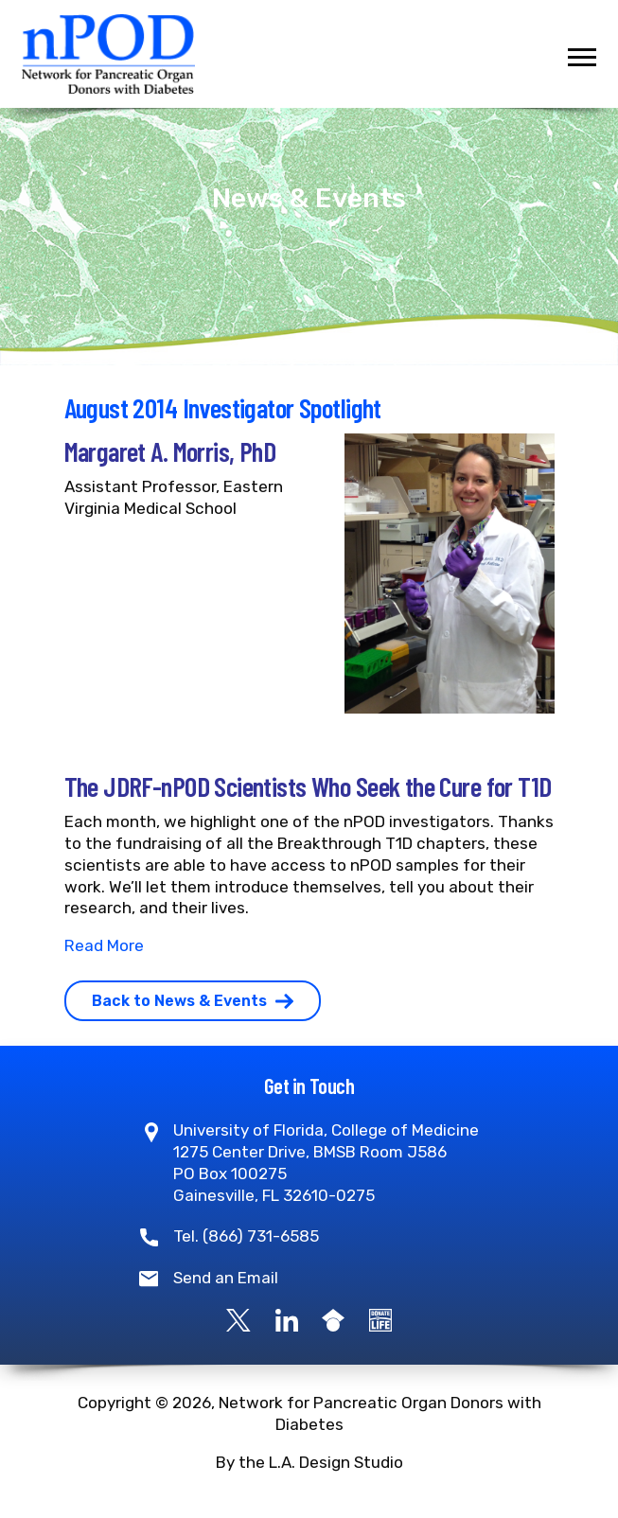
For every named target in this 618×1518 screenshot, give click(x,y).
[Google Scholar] (333, 1319)
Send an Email (225, 1277)
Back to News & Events (192, 1001)
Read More (104, 945)
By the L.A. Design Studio (309, 1462)
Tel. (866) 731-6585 (246, 1236)
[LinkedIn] (286, 1319)
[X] (238, 1319)
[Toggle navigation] (582, 57)
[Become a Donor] (380, 1319)
